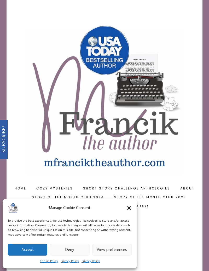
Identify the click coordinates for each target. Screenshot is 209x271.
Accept (27, 250)
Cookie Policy (49, 261)
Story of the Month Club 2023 (150, 197)
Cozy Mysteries (54, 188)
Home (20, 188)
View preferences (112, 250)
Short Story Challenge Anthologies (126, 188)
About (187, 188)
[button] (129, 208)
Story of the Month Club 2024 (68, 197)
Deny (69, 250)
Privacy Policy (70, 261)
